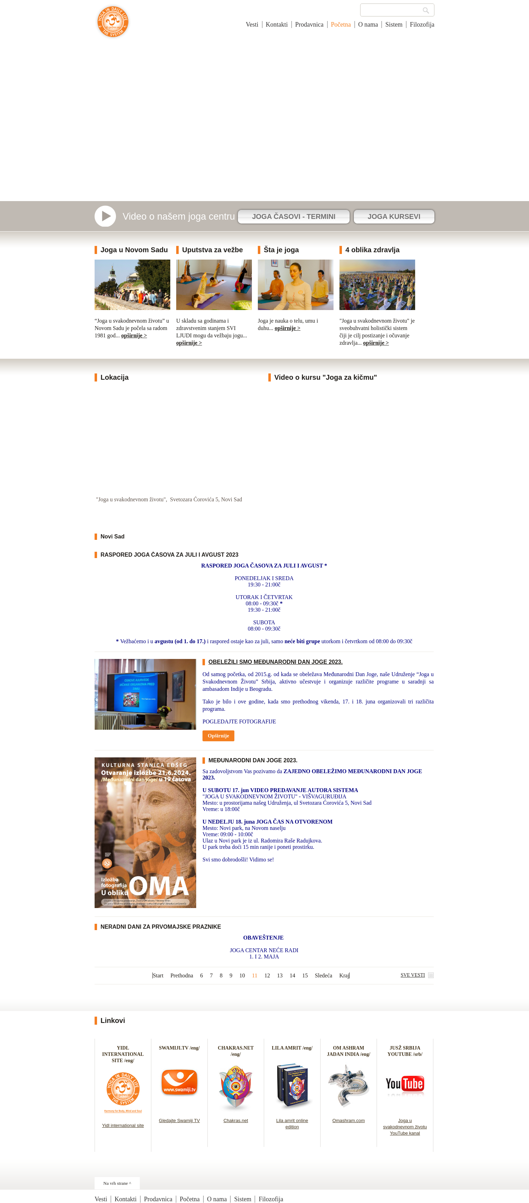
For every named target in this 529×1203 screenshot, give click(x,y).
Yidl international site (123, 1125)
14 (292, 975)
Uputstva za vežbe (212, 250)
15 (305, 975)
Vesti (252, 24)
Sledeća (323, 975)
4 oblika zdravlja (372, 250)
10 (242, 975)
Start (158, 975)
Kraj (344, 975)
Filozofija (422, 24)
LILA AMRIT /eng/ (292, 1048)
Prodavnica (309, 24)
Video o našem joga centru (179, 216)
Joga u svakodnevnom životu (113, 25)
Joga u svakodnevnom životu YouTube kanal (405, 1127)
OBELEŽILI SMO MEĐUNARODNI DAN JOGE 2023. (275, 662)
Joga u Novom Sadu (134, 250)
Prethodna (181, 975)
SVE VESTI (413, 975)
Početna (341, 24)
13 (280, 975)
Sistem (394, 24)
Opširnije (218, 735)
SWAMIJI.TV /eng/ (179, 1048)
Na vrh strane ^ (117, 1183)
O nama (368, 24)
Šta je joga (281, 250)
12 (267, 975)
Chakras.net (236, 1120)
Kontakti (277, 24)
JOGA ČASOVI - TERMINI (293, 216)
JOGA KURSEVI (394, 216)
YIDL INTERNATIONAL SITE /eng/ (123, 1054)
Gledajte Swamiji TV (179, 1120)
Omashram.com (348, 1120)
